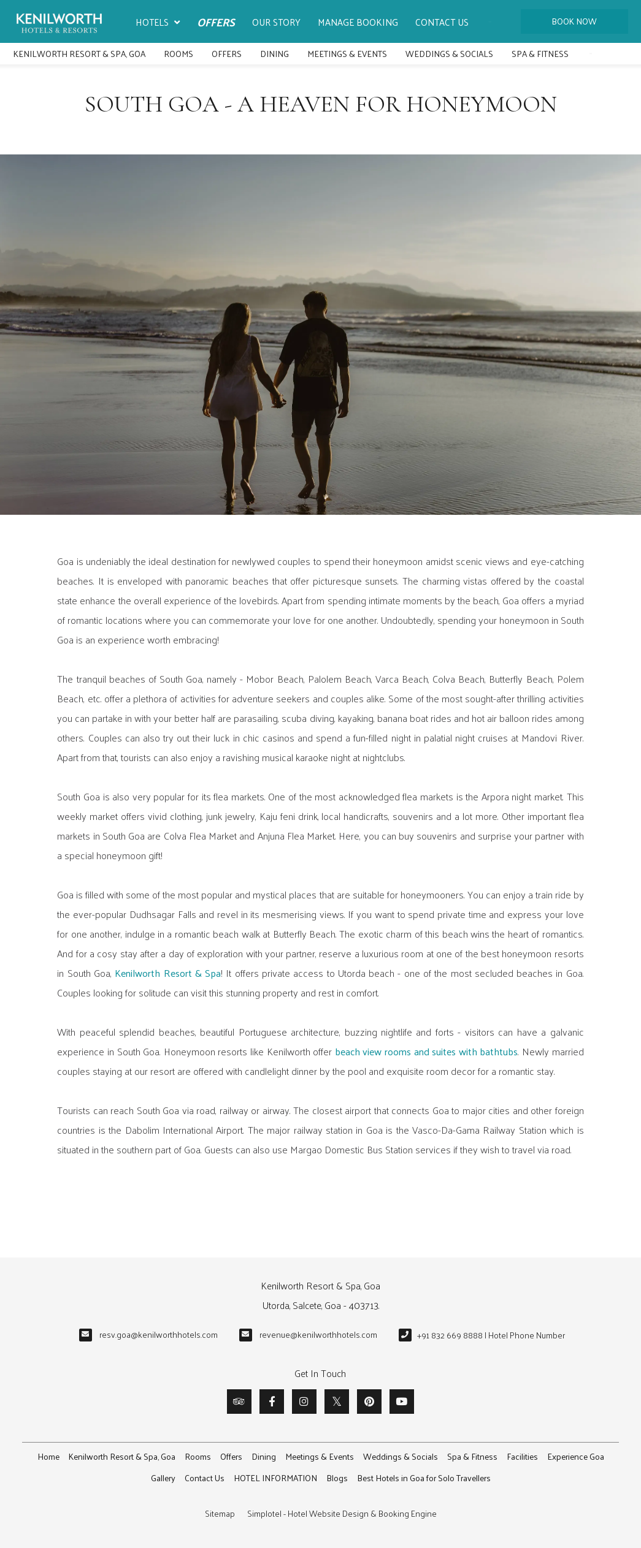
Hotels (158, 22)
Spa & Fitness (540, 53)
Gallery (163, 1477)
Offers (216, 22)
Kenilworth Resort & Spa (168, 973)
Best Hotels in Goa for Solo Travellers (424, 1477)
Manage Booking (358, 21)
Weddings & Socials (449, 53)
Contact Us (442, 21)
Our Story (276, 21)
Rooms (178, 53)
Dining (274, 53)
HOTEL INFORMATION (275, 1477)
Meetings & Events (347, 53)
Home (48, 1456)
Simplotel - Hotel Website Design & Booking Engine (342, 1513)
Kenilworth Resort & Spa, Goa (79, 53)
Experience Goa (575, 1456)
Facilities (522, 1456)
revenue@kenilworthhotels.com (318, 1334)
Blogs (337, 1477)
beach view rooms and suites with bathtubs (426, 1051)
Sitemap (220, 1513)
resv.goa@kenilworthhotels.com (158, 1334)
